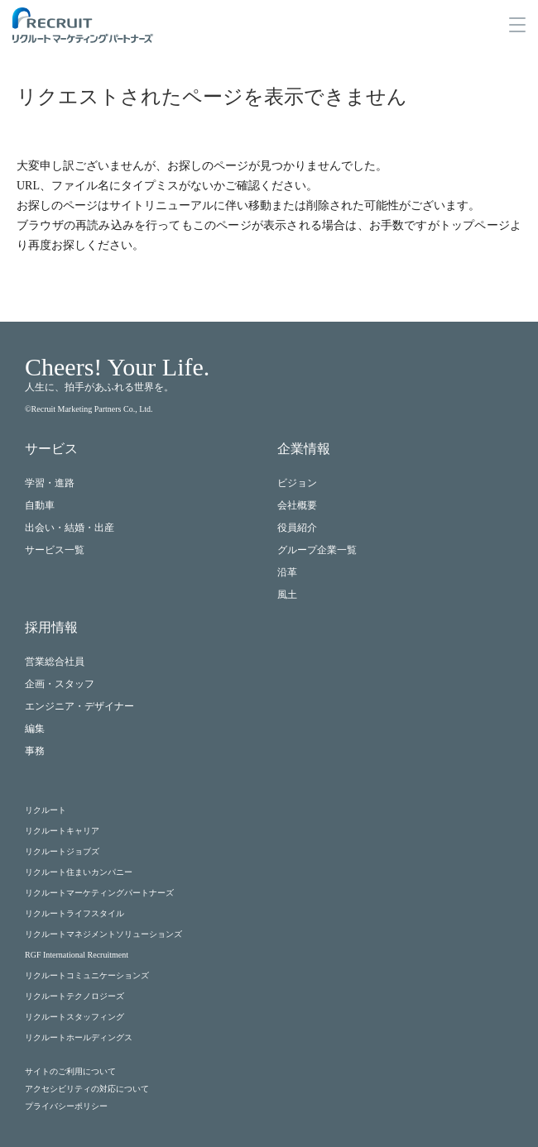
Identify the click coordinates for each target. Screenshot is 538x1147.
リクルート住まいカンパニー (78, 872)
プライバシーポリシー (66, 1106)
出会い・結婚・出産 (69, 527)
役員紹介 (297, 527)
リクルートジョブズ (62, 851)
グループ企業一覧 (317, 550)
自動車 (40, 505)
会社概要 (297, 505)
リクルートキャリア (62, 830)
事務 (35, 751)
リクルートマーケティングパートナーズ (99, 892)
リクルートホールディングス (78, 1037)
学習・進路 (49, 483)
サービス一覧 (54, 550)
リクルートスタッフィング (74, 1016)
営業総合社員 (54, 661)
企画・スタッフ (59, 684)
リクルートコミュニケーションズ (87, 975)
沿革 (287, 572)
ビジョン (297, 483)
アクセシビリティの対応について (87, 1088)
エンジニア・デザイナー (79, 706)
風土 (287, 594)
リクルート (45, 810)
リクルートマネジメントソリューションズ (103, 934)
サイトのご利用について (70, 1071)
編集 (35, 728)
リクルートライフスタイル (74, 913)
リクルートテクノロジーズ (74, 996)
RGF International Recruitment (76, 954)
